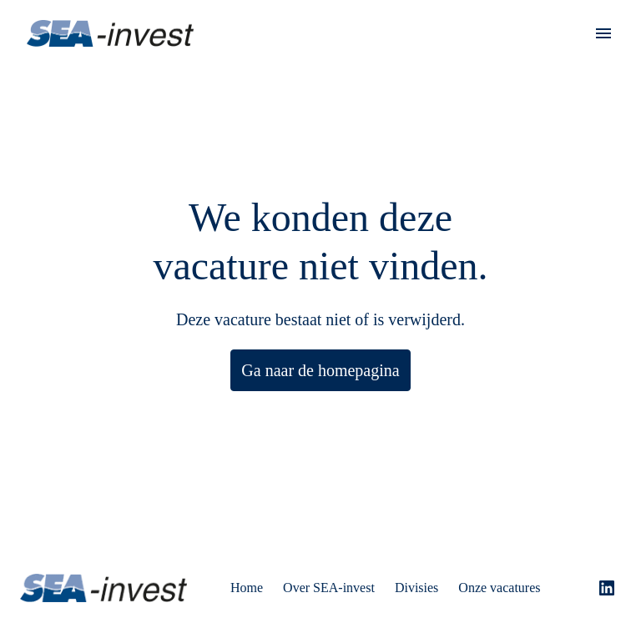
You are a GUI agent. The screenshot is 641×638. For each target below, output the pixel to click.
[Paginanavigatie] (603, 33)
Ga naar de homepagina (320, 370)
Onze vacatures (521, 578)
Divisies (429, 578)
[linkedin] (607, 578)
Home (249, 578)
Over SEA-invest (336, 578)
